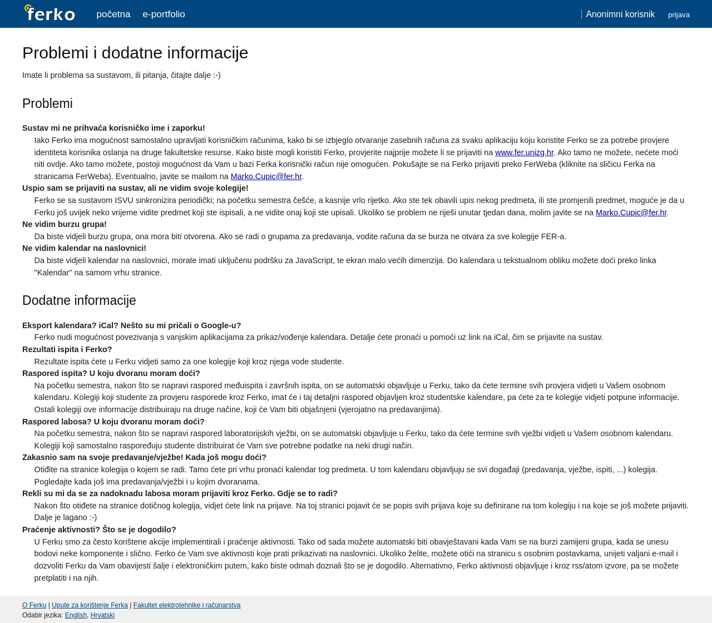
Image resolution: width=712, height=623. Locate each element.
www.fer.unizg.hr (524, 152)
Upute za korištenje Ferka (90, 605)
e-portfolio (164, 13)
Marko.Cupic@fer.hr (266, 176)
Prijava (679, 15)
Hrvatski (103, 615)
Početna (114, 13)
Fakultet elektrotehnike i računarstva (187, 605)
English (76, 615)
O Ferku (34, 605)
